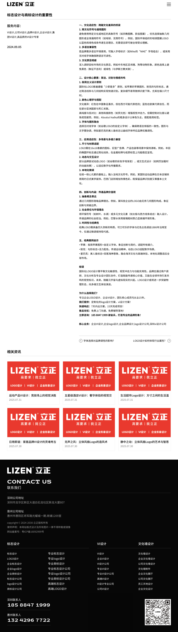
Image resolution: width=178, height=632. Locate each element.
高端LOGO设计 (57, 590)
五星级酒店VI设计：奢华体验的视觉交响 (88, 398)
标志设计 (13, 545)
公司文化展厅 (145, 580)
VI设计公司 (103, 565)
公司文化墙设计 (146, 565)
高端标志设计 (56, 585)
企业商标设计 (14, 575)
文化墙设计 (146, 545)
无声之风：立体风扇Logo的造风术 (86, 443)
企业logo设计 (14, 570)
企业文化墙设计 (146, 560)
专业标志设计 (56, 555)
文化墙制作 (144, 570)
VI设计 (101, 545)
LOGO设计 (13, 560)
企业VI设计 (97, 324)
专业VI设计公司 (105, 575)
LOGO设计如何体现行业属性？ (150, 340)
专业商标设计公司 (59, 580)
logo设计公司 (141, 324)
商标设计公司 (14, 590)
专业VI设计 (103, 570)
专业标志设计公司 (59, 570)
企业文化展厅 (145, 575)
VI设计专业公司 (105, 585)
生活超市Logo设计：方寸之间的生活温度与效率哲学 (144, 398)
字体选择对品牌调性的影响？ (99, 340)
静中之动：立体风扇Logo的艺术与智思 (144, 443)
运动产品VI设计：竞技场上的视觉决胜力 (32, 398)
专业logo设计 (56, 560)
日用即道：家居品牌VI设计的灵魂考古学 (32, 445)
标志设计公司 (14, 580)
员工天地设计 (145, 585)
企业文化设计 (145, 590)
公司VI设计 (103, 590)
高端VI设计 (103, 580)
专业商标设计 (56, 565)
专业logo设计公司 (59, 575)
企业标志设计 (14, 565)
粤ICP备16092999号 (33, 533)
